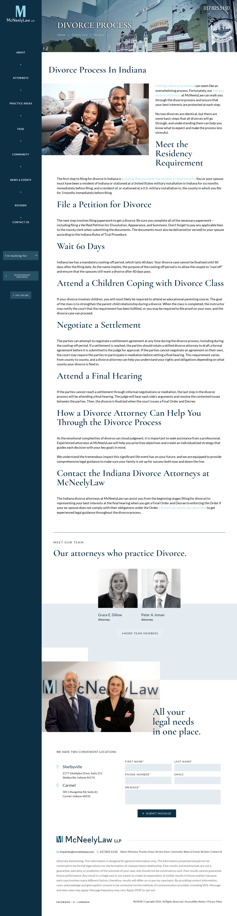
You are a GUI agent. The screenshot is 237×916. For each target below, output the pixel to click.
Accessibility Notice (195, 901)
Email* (179, 774)
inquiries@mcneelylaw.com (77, 851)
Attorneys (21, 78)
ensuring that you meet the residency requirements (158, 178)
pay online (22, 295)
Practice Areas (146, 851)
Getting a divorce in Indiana (175, 86)
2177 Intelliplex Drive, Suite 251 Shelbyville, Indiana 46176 (83, 775)
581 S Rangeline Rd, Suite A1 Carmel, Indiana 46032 (80, 794)
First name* (134, 761)
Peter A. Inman (153, 614)
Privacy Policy (214, 901)
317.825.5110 (216, 8)
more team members (141, 632)
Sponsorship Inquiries (22, 276)
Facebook (63, 901)
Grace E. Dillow (110, 614)
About (20, 52)
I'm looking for (16, 255)
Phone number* (138, 774)
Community (20, 154)
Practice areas (21, 103)
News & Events (20, 180)
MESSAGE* (132, 787)
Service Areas (162, 851)
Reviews (21, 205)
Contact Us (20, 222)
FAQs (20, 129)
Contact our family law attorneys (182, 507)
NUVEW (137, 901)
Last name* (183, 761)
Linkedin (84, 901)
